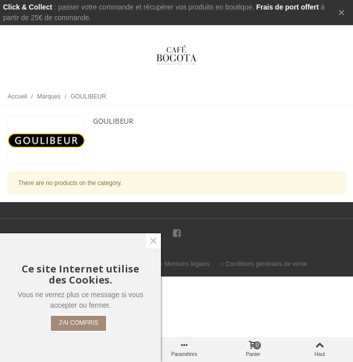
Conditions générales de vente (263, 263)
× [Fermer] (341, 12)
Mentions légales (184, 263)
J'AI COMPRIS (79, 322)
